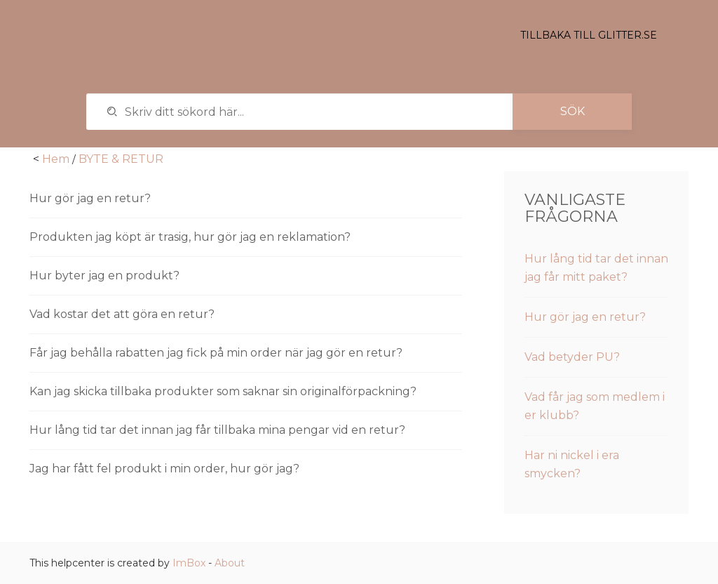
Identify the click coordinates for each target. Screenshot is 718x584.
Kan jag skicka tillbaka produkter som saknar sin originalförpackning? (222, 391)
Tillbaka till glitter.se (588, 35)
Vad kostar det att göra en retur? (122, 314)
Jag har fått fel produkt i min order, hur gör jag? (164, 468)
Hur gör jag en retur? (90, 198)
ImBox (188, 563)
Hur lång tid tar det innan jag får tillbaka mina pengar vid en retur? (217, 430)
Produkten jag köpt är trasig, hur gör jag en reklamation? (190, 237)
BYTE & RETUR (121, 159)
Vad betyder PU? (572, 357)
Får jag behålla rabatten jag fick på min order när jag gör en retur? (215, 352)
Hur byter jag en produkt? (104, 275)
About (230, 563)
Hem (55, 159)
